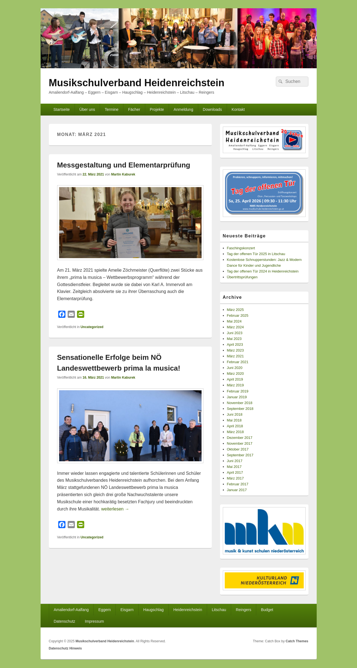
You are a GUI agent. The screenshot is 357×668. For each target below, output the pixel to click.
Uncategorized (92, 327)
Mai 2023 (234, 339)
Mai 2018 (234, 420)
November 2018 (240, 403)
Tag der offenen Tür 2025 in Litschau (256, 254)
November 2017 (240, 443)
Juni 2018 (234, 414)
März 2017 (235, 478)
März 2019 (235, 385)
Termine (111, 109)
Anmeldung (183, 109)
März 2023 (235, 350)
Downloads (212, 109)
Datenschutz (64, 621)
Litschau (219, 609)
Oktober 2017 (238, 449)
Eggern (104, 609)
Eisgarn (126, 609)
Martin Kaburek (123, 174)
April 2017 (235, 472)
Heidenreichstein (187, 609)
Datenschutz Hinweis (65, 648)
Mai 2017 (234, 467)
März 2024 (235, 327)
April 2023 (235, 344)
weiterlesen (115, 509)
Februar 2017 (237, 484)
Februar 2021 (237, 362)
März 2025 (235, 310)
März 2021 (235, 356)
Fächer (134, 109)
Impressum (94, 621)
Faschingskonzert (241, 248)
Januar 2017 (237, 490)
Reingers (243, 609)
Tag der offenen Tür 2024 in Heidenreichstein (263, 271)
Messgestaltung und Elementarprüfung (124, 165)
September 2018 (240, 409)
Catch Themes (296, 641)
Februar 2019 (237, 391)
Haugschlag (153, 609)
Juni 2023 (234, 333)
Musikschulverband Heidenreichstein (136, 82)
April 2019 (235, 379)
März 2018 (235, 432)
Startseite (61, 109)
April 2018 (235, 426)
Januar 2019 (237, 397)
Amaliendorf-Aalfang (71, 609)
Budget (267, 609)
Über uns (87, 109)
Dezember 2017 (240, 438)
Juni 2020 (234, 368)
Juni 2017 (234, 461)
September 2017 (240, 455)
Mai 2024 (234, 321)
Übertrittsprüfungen (242, 277)
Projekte (157, 109)
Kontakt (238, 109)
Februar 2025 (237, 315)
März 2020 (235, 373)
